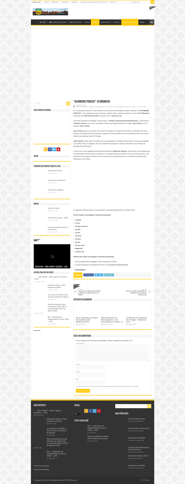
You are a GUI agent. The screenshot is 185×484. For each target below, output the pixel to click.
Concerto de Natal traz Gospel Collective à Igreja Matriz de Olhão (90, 292)
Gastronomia (105, 22)
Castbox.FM (79, 252)
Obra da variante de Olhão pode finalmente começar (98, 437)
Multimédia (54, 2)
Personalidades (119, 106)
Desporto (95, 22)
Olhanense (111, 106)
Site (77, 379)
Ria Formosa (75, 22)
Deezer (77, 242)
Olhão (43, 22)
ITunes (77, 223)
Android (78, 236)
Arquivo (46, 2)
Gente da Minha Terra (129, 22)
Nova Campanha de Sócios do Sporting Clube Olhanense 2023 (87, 320)
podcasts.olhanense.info (119, 265)
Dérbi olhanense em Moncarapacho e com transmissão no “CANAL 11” (112, 320)
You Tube (132, 106)
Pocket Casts (80, 245)
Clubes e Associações (82, 106)
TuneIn (77, 233)
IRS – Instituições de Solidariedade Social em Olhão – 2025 (58, 319)
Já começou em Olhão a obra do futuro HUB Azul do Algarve (56, 430)
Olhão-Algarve (35, 21)
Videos (127, 106)
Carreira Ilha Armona (55, 171)
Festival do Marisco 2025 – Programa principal (57, 420)
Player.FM (78, 248)
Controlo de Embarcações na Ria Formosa (94, 2)
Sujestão (74, 2)
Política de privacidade (41, 466)
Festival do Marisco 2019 (138, 456)
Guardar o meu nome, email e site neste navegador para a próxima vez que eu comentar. (108, 386)
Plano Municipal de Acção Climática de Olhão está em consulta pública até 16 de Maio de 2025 (57, 442)
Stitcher (78, 239)
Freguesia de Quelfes (136, 465)
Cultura (87, 22)
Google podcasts (81, 226)
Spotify (77, 229)
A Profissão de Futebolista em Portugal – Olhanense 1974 (136, 320)
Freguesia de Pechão (136, 438)
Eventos (116, 22)
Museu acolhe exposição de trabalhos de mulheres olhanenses (134, 292)
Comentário (80, 343)
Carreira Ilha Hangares (55, 190)
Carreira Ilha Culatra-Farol (57, 180)
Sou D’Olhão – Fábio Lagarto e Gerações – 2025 (51, 267)
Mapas (142, 22)
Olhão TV (113, 2)
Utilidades (65, 2)
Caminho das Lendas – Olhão (58, 218)
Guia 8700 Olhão (53, 208)
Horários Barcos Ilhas (57, 22)
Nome (78, 364)
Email (78, 372)
